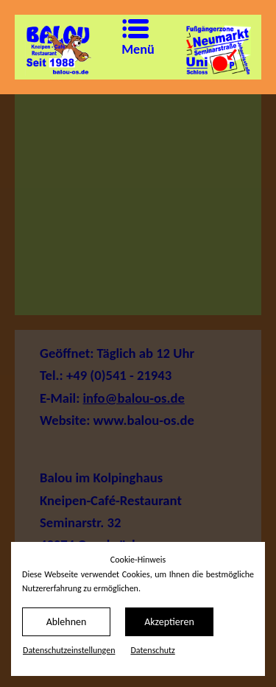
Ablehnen (66, 622)
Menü (127, 37)
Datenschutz (152, 650)
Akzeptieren (169, 622)
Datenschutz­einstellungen (69, 650)
